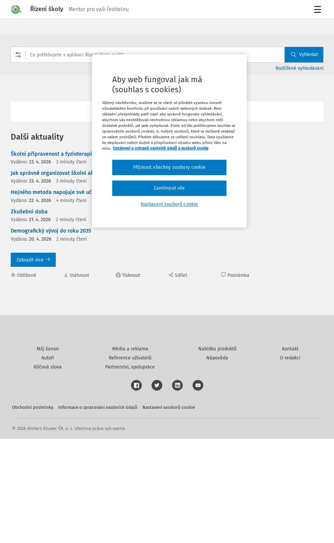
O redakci (290, 462)
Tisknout (128, 275)
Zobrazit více (33, 260)
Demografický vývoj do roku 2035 (51, 231)
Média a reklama (130, 453)
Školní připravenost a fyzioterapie (53, 154)
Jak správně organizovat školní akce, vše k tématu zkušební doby (91, 173)
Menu (318, 10)
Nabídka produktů (217, 453)
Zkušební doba (29, 211)
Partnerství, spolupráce (130, 471)
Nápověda (217, 462)
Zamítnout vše (169, 188)
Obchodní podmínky (32, 511)
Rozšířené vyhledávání (300, 68)
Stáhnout (76, 275)
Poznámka (235, 275)
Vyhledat (304, 54)
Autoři (47, 462)
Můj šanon (48, 453)
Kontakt (290, 453)
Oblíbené (23, 275)
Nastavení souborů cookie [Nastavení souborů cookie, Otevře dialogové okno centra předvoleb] (169, 204)
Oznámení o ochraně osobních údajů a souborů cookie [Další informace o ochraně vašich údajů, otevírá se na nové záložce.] (160, 148)
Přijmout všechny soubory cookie (169, 167)
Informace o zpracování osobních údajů (97, 511)
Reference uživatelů (130, 462)
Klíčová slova (48, 471)
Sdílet (178, 275)
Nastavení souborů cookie (168, 511)
